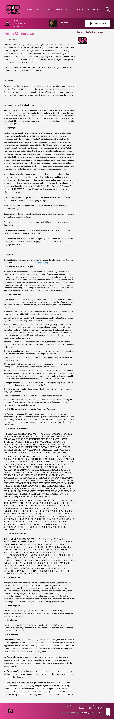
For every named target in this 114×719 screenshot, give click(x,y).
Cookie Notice (103, 706)
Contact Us (82, 708)
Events (59, 9)
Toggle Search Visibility (108, 9)
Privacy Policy (42, 262)
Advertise (69, 9)
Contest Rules (92, 706)
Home (29, 9)
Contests (49, 9)
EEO (90, 708)
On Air (38, 9)
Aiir (108, 715)
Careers (80, 9)
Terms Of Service (80, 706)
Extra (90, 9)
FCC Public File (98, 708)
